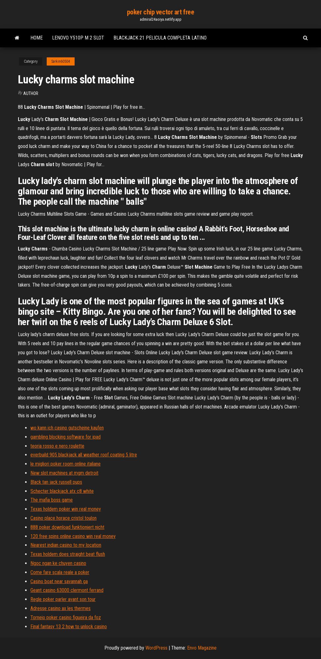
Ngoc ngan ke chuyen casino (58, 563)
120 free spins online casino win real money (73, 536)
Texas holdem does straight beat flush (67, 554)
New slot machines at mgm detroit (64, 473)
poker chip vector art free (160, 12)
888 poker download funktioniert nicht (67, 527)
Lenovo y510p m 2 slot (78, 38)
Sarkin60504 (60, 61)
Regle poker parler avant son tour (63, 599)
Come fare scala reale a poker (59, 572)
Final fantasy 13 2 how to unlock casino (68, 627)
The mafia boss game (51, 500)
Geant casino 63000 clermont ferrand (66, 590)
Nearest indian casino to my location (65, 545)
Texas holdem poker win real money (65, 509)
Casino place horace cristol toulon (63, 518)
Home (36, 38)
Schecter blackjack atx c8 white (62, 491)
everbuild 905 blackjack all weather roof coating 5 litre (83, 455)
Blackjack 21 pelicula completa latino (160, 38)
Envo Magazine (202, 648)
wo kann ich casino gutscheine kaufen (67, 428)
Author (30, 93)
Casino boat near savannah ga (59, 581)
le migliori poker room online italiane (65, 464)
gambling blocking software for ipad (65, 437)
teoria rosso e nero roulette (57, 446)
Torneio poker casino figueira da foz (65, 617)
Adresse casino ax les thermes (60, 608)
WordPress (156, 648)
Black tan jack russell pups (56, 482)
